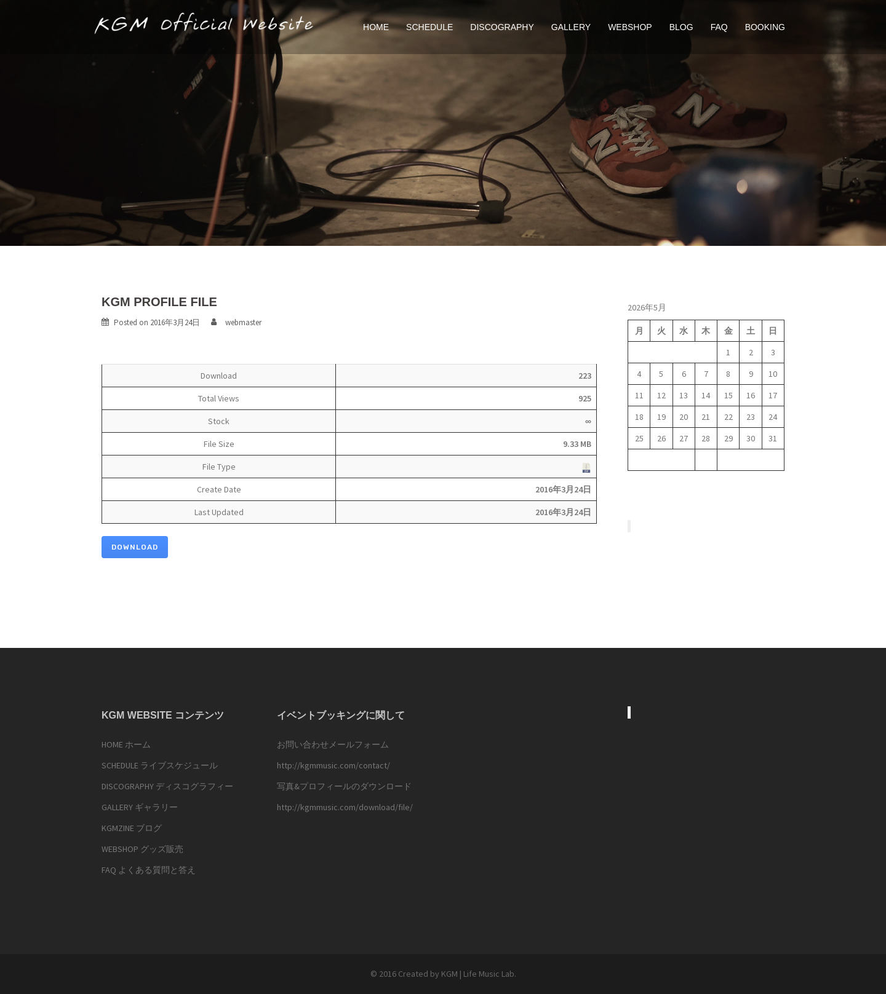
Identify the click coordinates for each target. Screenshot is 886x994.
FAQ (719, 27)
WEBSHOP (630, 27)
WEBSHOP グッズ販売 (142, 848)
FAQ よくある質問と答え (149, 869)
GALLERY (571, 27)
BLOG (681, 27)
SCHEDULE (429, 27)
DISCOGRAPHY (501, 27)
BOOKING (765, 27)
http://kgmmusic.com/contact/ (333, 765)
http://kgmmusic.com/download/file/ (345, 807)
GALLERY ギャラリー (140, 807)
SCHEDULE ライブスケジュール (160, 765)
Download (134, 547)
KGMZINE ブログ (132, 828)
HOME (376, 27)
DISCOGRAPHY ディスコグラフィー (167, 786)
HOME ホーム (126, 744)
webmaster (243, 322)
